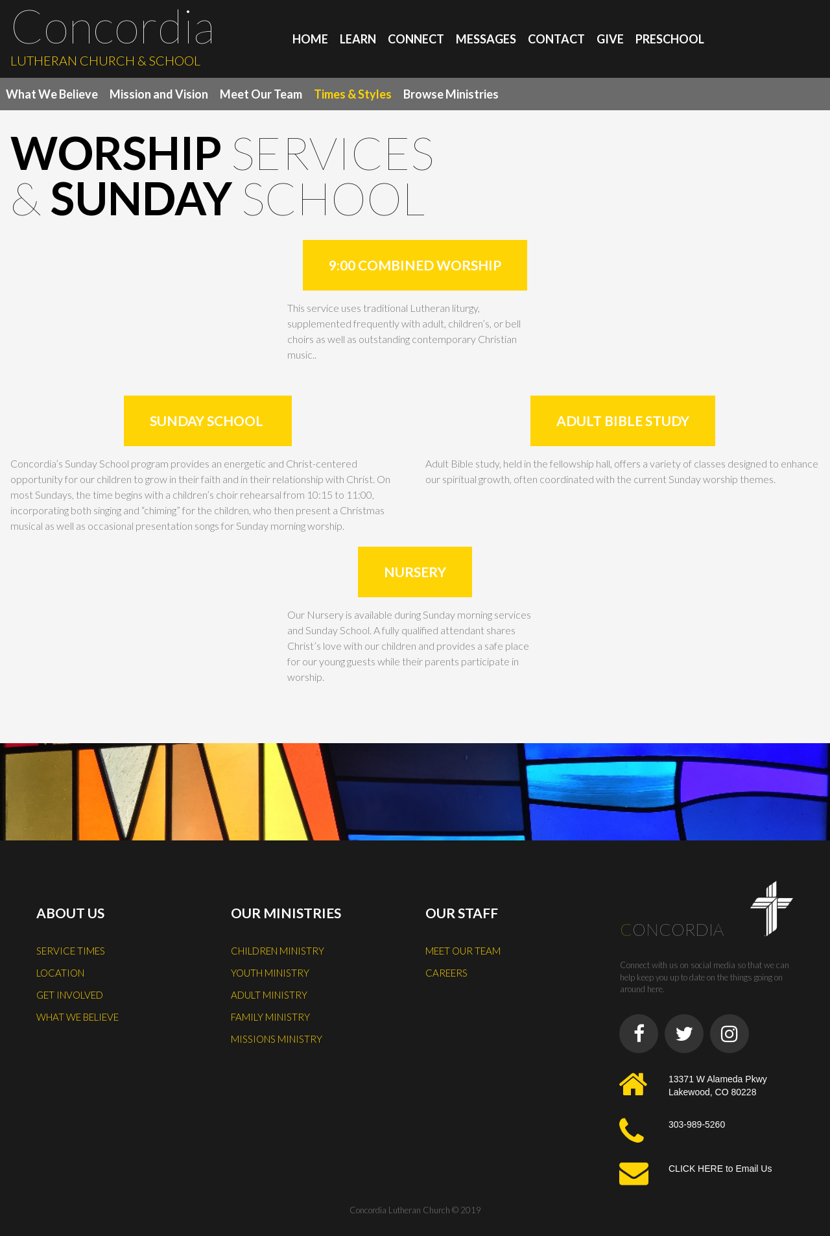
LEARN (358, 39)
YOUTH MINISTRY (270, 973)
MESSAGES (486, 39)
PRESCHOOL (669, 39)
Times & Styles (353, 94)
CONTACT (556, 39)
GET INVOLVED (69, 995)
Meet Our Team (261, 94)
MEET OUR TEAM (463, 951)
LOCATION (60, 973)
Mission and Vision (159, 94)
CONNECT (416, 39)
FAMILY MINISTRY (270, 1017)
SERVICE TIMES (70, 951)
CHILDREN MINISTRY (277, 951)
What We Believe (52, 94)
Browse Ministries (451, 94)
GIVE (610, 39)
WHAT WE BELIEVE (77, 1017)
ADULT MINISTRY (269, 995)
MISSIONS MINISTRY (276, 1039)
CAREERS (446, 973)
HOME (310, 39)
